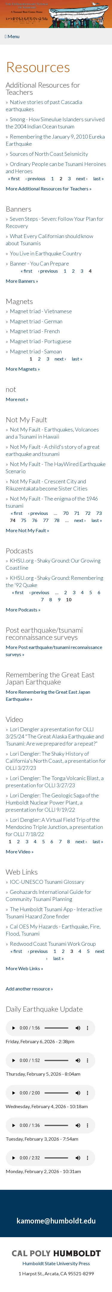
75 (23, 520)
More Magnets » (23, 369)
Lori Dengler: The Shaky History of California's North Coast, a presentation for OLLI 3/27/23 (56, 760)
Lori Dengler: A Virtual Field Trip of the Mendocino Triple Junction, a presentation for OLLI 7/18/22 (54, 826)
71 (76, 513)
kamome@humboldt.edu (56, 1220)
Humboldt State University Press (56, 1263)
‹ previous (35, 178)
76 (34, 520)
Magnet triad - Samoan (36, 351)
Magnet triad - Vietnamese (41, 311)
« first (14, 178)
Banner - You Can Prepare (39, 263)
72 (87, 513)
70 (65, 513)
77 (45, 520)
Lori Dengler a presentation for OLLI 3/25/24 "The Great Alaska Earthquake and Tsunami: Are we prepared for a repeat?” (55, 736)
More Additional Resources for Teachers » (49, 188)
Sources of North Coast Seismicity (49, 153)
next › (82, 178)
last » (98, 178)
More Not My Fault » (27, 530)
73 (99, 513)
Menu (12, 36)
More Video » (20, 851)
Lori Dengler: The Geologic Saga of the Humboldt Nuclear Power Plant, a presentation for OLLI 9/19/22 (52, 802)
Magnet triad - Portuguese (40, 341)
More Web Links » (24, 968)
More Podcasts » (23, 609)
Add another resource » (29, 988)
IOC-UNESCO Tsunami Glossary (47, 881)
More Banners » (22, 281)
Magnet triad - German (36, 321)
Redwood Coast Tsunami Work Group (53, 943)
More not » (17, 399)
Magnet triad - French (35, 331)
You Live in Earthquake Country (46, 253)
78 (56, 520)
